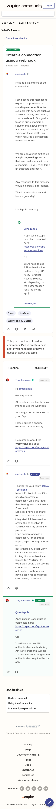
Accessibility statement (39, 733)
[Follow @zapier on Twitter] (39, 788)
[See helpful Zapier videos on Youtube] (45, 788)
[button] (49, 6)
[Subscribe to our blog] (34, 788)
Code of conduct (17, 698)
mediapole (20, 74)
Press (28, 759)
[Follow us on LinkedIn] (28, 788)
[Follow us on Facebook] (22, 788)
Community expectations (22, 708)
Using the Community (20, 703)
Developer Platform (28, 754)
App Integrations (28, 780)
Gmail (11, 313)
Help (28, 749)
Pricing (28, 744)
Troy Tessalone (23, 380)
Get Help (8, 22)
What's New (10, 30)
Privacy (43, 804)
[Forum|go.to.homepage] (21, 5)
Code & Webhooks (16, 38)
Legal (33, 804)
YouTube (24, 313)
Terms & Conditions (15, 733)
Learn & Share (29, 22)
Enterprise (28, 769)
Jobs (28, 764)
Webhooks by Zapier (19, 320)
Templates (28, 774)
